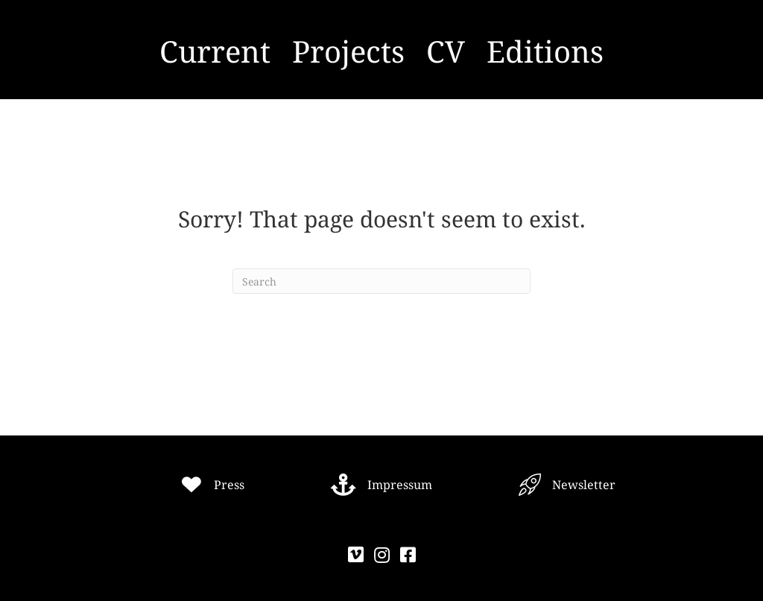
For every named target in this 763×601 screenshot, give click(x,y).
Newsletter (583, 484)
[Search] (381, 281)
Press (229, 484)
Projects (348, 51)
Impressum (399, 484)
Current (214, 51)
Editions (545, 51)
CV (445, 51)
